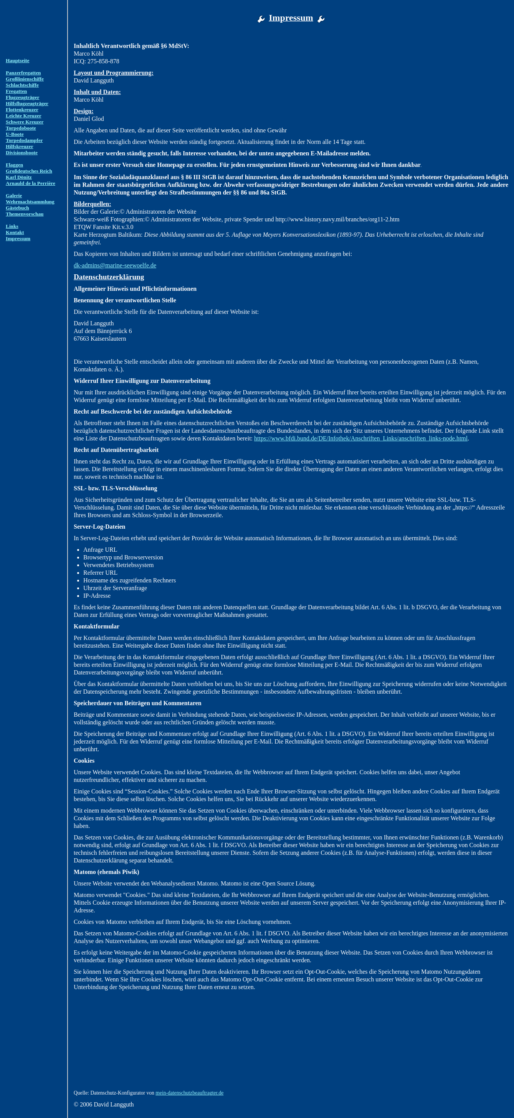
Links (12, 226)
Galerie (14, 195)
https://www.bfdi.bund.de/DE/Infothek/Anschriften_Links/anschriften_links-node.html (361, 438)
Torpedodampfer (24, 140)
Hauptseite (17, 60)
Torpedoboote (21, 128)
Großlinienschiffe (25, 79)
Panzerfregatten (23, 73)
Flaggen (14, 165)
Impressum (18, 238)
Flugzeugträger (22, 97)
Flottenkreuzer (22, 109)
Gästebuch (17, 208)
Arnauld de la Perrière (30, 183)
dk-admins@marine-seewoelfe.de (115, 265)
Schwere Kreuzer (24, 122)
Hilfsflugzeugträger (27, 103)
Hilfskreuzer (19, 146)
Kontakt (15, 232)
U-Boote (15, 134)
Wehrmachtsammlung (30, 201)
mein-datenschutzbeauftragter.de (189, 1093)
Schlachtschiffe (22, 85)
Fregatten (16, 91)
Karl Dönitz (19, 177)
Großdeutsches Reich (29, 171)
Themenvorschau (24, 214)
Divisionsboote (22, 152)
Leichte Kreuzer (23, 116)
